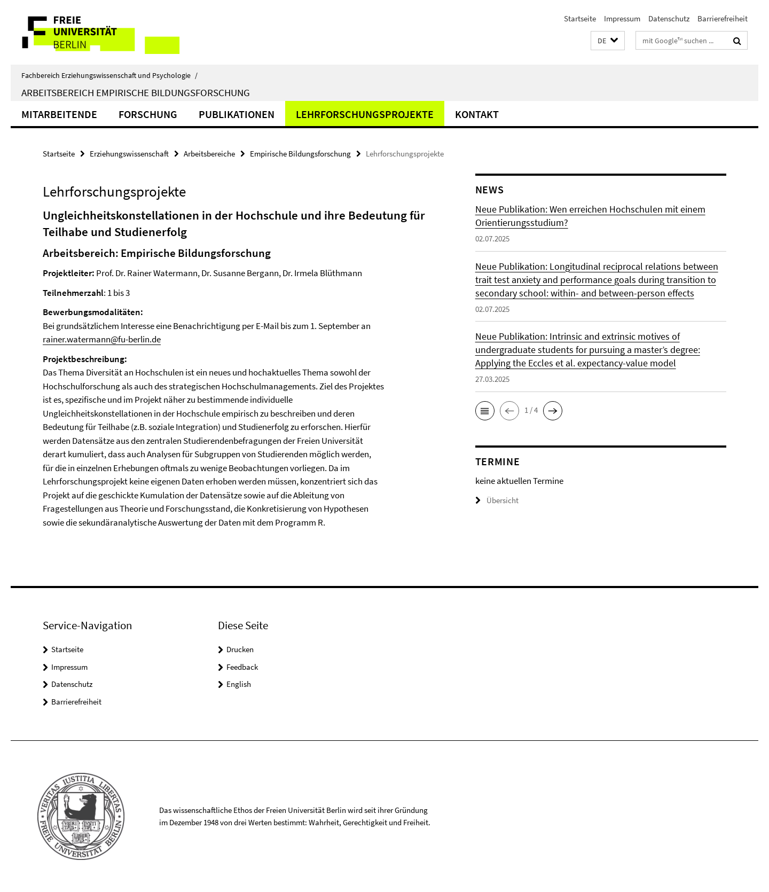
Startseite (580, 18)
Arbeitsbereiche (209, 153)
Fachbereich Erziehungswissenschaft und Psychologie (109, 75)
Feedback (242, 667)
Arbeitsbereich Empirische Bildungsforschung (135, 92)
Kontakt (477, 114)
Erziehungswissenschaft (129, 153)
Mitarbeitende (59, 114)
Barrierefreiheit (722, 18)
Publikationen (236, 114)
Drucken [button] (240, 649)
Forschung (148, 114)
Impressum (622, 18)
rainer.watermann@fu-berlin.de (102, 339)
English (238, 684)
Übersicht (497, 500)
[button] (608, 41)
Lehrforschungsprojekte (365, 114)
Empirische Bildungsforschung (300, 153)
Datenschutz (668, 18)
